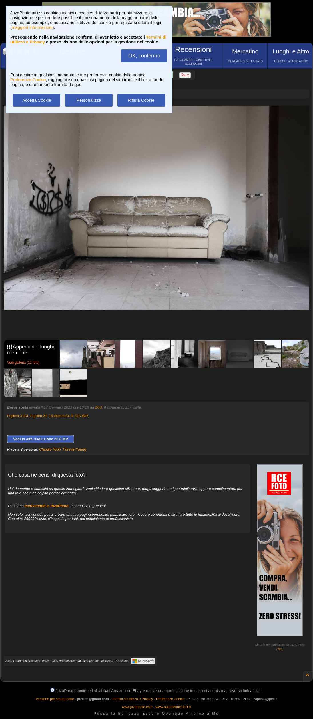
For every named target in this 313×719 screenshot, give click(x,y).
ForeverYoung (74, 449)
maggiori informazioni (32, 27)
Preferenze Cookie (28, 79)
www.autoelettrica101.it (173, 707)
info (279, 649)
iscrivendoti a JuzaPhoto (46, 506)
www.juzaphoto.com (137, 707)
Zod (98, 407)
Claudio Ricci (50, 449)
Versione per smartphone (55, 699)
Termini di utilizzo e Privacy (132, 699)
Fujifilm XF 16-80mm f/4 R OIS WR (59, 416)
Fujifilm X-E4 (17, 416)
